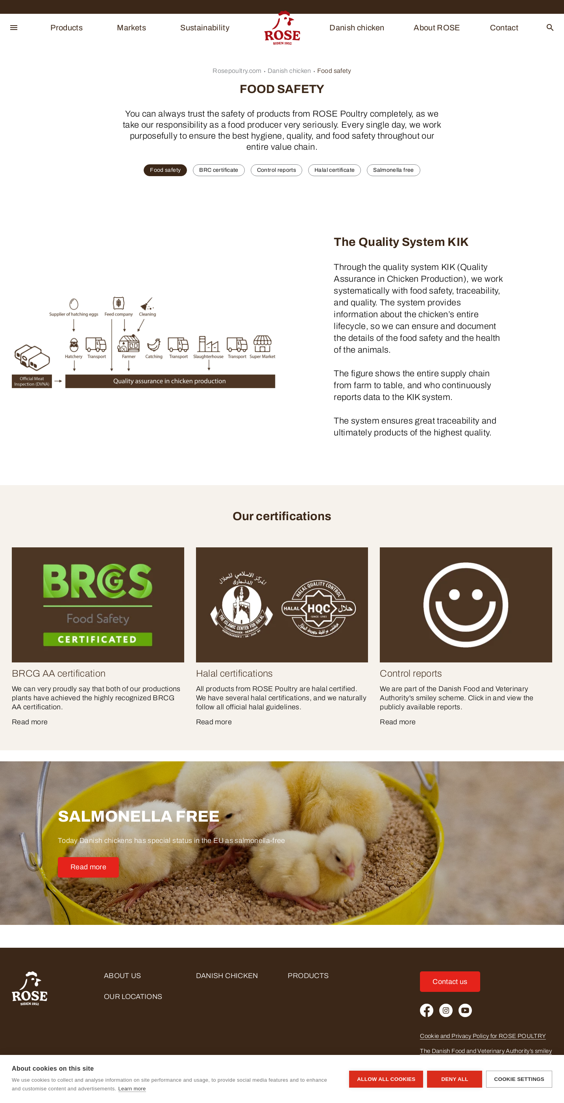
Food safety (334, 70)
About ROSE (437, 27)
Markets (131, 27)
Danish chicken (356, 27)
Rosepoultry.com (237, 70)
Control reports (276, 170)
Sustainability (204, 27)
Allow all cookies (386, 1079)
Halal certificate (334, 170)
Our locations (133, 997)
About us (122, 976)
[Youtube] (465, 1010)
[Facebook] (426, 1010)
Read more (88, 867)
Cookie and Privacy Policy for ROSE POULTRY (483, 1036)
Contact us (450, 982)
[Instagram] (446, 1010)
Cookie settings (519, 1079)
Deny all (454, 1079)
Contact (504, 27)
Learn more (132, 1089)
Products (66, 27)
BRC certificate (218, 170)
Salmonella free (393, 170)
